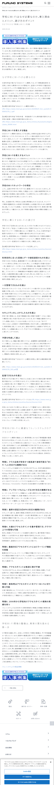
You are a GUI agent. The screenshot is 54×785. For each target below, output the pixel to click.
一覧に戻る (12, 688)
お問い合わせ (35, 718)
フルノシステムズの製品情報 (12, 667)
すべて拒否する (27, 778)
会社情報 (8, 748)
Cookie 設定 (27, 773)
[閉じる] (50, 763)
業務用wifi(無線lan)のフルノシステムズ (13, 7)
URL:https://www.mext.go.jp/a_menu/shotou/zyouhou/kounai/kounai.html (26, 400)
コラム (27, 7)
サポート (18, 718)
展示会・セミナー (27, 706)
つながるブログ (10, 741)
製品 (10, 706)
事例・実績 (43, 706)
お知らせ (8, 754)
